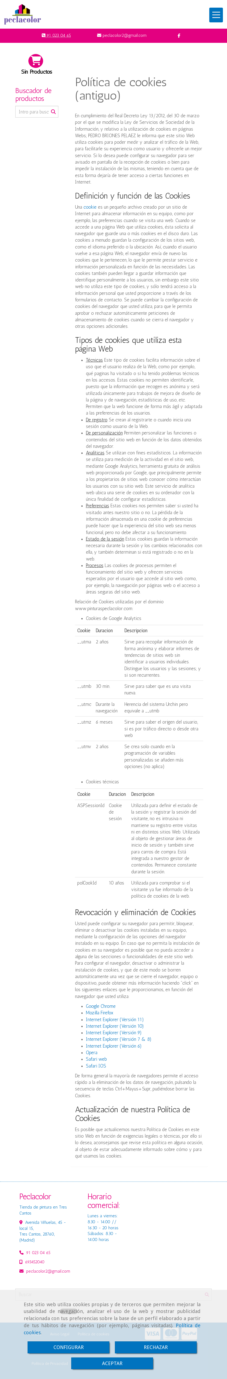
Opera (91, 1052)
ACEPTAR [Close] (112, 1363)
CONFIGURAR (68, 1347)
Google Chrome (101, 1006)
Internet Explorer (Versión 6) (114, 1046)
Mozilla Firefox (99, 1012)
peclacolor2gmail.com (48, 1271)
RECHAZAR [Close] (156, 1347)
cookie (90, 207)
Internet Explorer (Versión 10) (115, 1026)
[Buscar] (36, 112)
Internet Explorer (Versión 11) (115, 1019)
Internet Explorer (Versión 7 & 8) (118, 1039)
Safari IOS (96, 1066)
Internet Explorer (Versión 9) (114, 1032)
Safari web (96, 1059)
